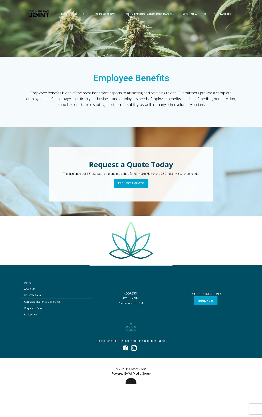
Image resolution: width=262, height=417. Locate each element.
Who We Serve (107, 14)
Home (64, 14)
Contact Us (222, 14)
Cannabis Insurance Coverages (150, 14)
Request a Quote (194, 14)
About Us (81, 14)
